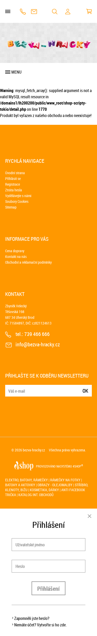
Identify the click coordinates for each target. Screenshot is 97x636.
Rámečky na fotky (65, 479)
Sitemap (11, 207)
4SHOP (78, 466)
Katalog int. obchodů (36, 494)
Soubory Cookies (16, 201)
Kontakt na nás (16, 256)
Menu (16, 72)
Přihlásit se (13, 178)
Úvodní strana (15, 172)
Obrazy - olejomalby (55, 484)
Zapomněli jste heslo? (31, 618)
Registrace (12, 184)
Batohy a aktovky (20, 484)
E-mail (9, 387)
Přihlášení (48, 588)
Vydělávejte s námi (18, 195)
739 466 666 (23, 12)
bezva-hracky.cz (34, 449)
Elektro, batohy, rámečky (26, 479)
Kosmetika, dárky (44, 489)
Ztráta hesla (13, 189)
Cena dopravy (14, 250)
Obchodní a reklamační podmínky (28, 262)
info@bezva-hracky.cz (34, 12)
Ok (85, 390)
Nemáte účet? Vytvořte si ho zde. (40, 625)
